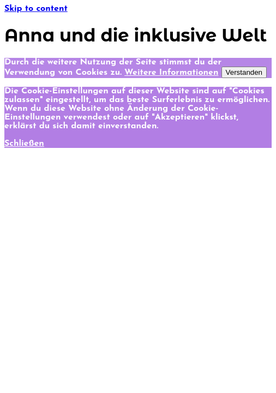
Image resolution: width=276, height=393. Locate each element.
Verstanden (244, 72)
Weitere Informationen (171, 72)
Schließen (24, 143)
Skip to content (36, 8)
